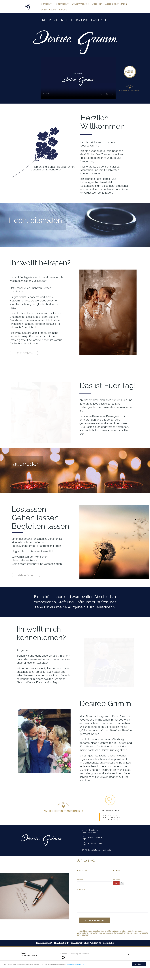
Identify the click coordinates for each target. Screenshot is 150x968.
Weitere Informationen (75, 964)
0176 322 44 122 (95, 843)
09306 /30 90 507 (96, 837)
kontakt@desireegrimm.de (99, 850)
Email (116, 871)
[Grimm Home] (27, 6)
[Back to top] (128, 955)
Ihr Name (82, 871)
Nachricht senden (95, 920)
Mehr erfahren (24, 353)
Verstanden (139, 964)
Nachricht (81, 890)
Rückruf (116, 880)
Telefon (80, 880)
